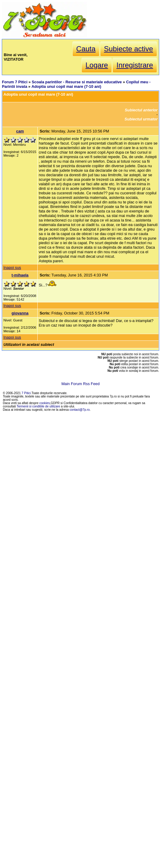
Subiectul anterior (141, 110)
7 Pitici (26, 393)
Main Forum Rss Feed (81, 383)
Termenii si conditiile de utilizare (38, 406)
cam (20, 131)
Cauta (86, 49)
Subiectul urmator (141, 119)
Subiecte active (128, 49)
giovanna (19, 313)
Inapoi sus (12, 267)
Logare (96, 65)
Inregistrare (134, 65)
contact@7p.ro (80, 409)
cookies (44, 403)
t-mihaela (19, 275)
